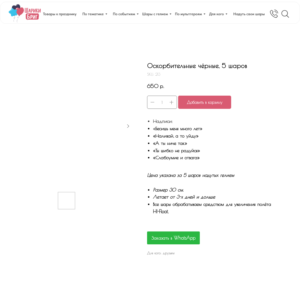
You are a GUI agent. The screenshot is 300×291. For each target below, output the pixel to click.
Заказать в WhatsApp (173, 238)
